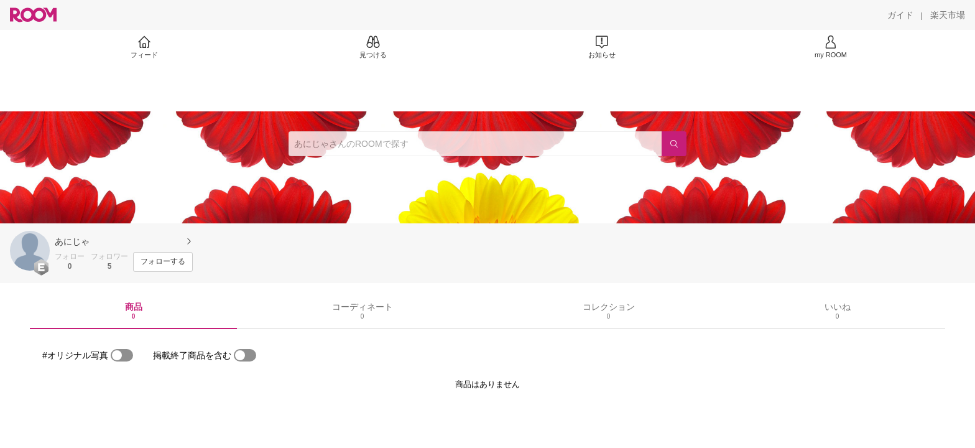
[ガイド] (900, 15)
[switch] (122, 355)
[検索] (674, 143)
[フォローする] (163, 262)
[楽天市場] (947, 15)
